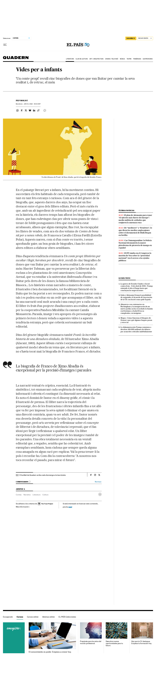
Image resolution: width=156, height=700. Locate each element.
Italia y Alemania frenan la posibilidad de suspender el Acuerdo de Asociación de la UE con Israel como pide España (136, 297)
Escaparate (8, 617)
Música (122, 59)
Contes (18, 495)
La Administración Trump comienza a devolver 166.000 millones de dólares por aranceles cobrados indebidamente (136, 329)
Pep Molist (22, 100)
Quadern (15, 59)
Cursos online (32, 617)
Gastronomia (148, 59)
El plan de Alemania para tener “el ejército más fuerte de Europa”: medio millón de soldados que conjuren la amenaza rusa (135, 219)
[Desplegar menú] (5, 45)
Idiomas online (48, 617)
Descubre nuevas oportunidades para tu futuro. (114, 643)
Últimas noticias (126, 210)
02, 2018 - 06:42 (32, 104)
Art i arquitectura (96, 59)
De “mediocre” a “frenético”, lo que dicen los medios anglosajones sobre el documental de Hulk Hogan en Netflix (135, 231)
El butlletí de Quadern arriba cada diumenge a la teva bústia (42, 475)
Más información (23, 507)
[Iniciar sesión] (145, 38)
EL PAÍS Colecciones (67, 617)
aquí (70, 507)
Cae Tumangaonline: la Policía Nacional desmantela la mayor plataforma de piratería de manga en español (135, 244)
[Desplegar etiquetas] (100, 494)
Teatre (129, 59)
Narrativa (27, 495)
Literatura (70, 59)
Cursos (20, 617)
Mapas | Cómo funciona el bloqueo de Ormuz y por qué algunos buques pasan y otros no (136, 320)
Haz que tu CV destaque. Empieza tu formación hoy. (141, 642)
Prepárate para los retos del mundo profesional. (90, 642)
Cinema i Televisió (111, 59)
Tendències (137, 59)
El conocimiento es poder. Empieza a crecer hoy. (50, 652)
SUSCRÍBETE (131, 38)
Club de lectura (82, 59)
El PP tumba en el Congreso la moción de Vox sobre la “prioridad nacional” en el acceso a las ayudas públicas (135, 257)
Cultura (45, 495)
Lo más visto (124, 278)
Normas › (98, 482)
